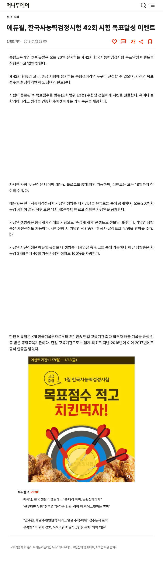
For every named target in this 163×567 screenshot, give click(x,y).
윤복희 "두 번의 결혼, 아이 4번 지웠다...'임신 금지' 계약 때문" (64, 528)
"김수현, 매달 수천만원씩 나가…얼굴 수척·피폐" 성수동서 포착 (65, 520)
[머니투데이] (18, 5)
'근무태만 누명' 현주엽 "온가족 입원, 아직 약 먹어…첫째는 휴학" (66, 507)
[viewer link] (128, 476)
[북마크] (150, 41)
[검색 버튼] (143, 5)
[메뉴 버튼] (152, 5)
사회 (16, 17)
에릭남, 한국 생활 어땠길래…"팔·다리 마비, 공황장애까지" (62, 499)
